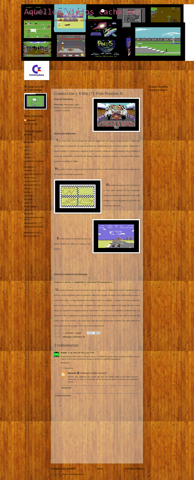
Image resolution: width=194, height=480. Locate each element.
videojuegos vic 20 (31, 232)
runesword (28, 196)
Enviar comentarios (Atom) (73, 474)
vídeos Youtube (30, 236)
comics (27, 154)
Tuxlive (64, 353)
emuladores (29, 167)
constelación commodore (34, 161)
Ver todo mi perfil (31, 124)
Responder (65, 363)
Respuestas (68, 368)
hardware (28, 170)
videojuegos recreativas (33, 227)
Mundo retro (29, 178)
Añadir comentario (63, 396)
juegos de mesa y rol (32, 174)
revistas (27, 192)
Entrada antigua (134, 468)
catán (26, 147)
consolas (27, 157)
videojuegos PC (30, 223)
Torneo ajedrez (30, 206)
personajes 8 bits (31, 185)
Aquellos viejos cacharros (82, 12)
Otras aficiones (30, 181)
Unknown (72, 373)
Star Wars (28, 199)
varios (26, 210)
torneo (26, 203)
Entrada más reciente (63, 468)
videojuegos (29, 214)
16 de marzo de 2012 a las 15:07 (93, 373)
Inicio (100, 468)
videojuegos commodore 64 (74, 337)
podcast (27, 188)
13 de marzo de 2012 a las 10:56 (81, 353)
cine (25, 150)
